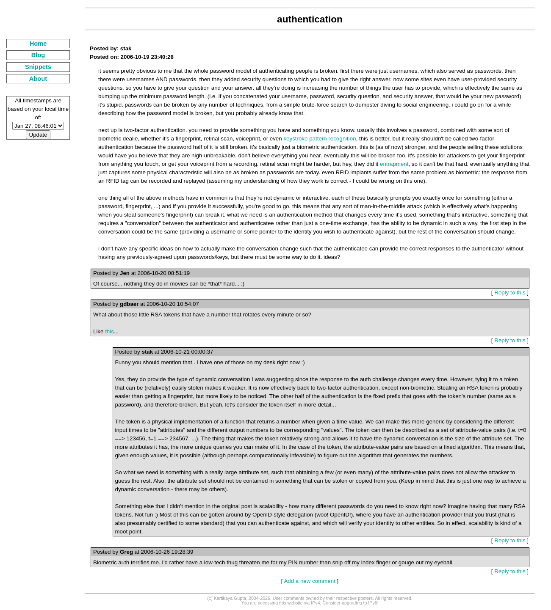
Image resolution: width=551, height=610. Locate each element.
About (38, 78)
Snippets (38, 66)
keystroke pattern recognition (319, 138)
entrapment (394, 164)
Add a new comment (309, 581)
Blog (38, 55)
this (109, 331)
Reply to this (509, 292)
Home (38, 43)
